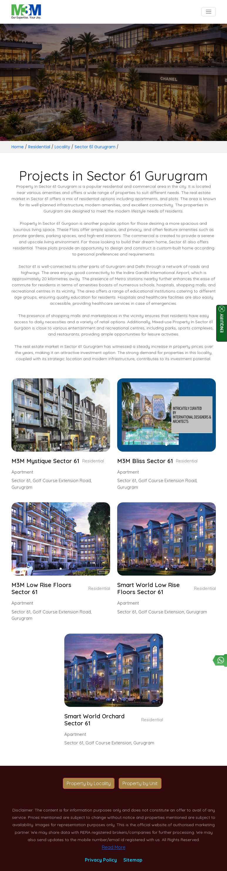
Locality (62, 147)
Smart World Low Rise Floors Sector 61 (148, 588)
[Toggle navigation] (208, 12)
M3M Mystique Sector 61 (45, 461)
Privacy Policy (101, 860)
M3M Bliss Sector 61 (145, 461)
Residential (39, 147)
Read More (113, 847)
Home (17, 147)
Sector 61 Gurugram (95, 147)
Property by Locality (89, 783)
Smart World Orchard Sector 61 (94, 720)
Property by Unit (140, 783)
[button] (60, 445)
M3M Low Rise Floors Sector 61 (41, 588)
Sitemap (132, 860)
